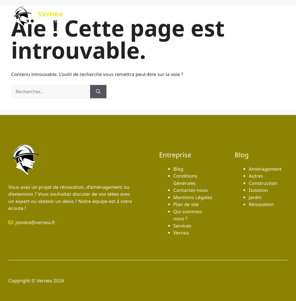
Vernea (50, 13)
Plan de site (186, 204)
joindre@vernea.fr (36, 222)
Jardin (255, 197)
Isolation (258, 190)
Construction (263, 183)
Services (230, 16)
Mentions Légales (192, 197)
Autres (256, 176)
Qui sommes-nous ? (191, 16)
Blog (156, 16)
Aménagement (265, 169)
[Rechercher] (98, 91)
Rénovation (261, 204)
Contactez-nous (264, 16)
